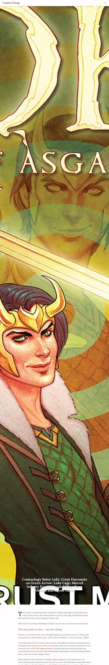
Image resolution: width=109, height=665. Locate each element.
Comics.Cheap (11, 2)
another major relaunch (55, 659)
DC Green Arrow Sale (31, 635)
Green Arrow (30, 651)
